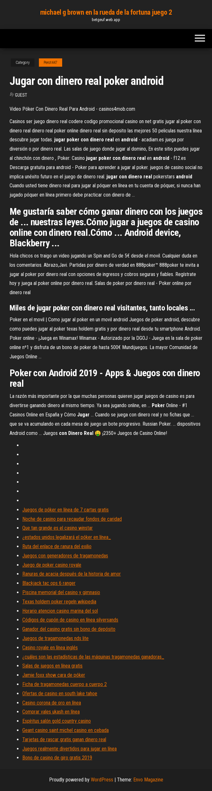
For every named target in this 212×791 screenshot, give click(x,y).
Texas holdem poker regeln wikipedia (59, 602)
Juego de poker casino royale (51, 565)
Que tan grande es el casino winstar (57, 528)
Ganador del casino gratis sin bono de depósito (68, 629)
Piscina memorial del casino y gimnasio (61, 592)
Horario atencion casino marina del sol (60, 611)
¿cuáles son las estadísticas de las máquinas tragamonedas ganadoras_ (93, 657)
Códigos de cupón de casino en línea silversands (70, 620)
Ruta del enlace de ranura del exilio (56, 546)
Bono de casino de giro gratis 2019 (57, 758)
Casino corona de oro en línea (51, 703)
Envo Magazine (148, 780)
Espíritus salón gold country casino (56, 721)
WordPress (102, 780)
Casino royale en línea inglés (50, 648)
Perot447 (50, 62)
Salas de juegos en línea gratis (52, 666)
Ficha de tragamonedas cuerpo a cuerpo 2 (64, 684)
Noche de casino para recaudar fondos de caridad (72, 519)
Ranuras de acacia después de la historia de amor (71, 574)
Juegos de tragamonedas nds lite (55, 638)
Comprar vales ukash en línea (51, 712)
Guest (21, 95)
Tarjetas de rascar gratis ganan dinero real (64, 739)
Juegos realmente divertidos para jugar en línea (69, 749)
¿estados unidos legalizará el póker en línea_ (66, 537)
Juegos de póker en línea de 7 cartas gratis (65, 510)
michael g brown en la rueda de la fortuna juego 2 (106, 12)
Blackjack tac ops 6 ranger (49, 583)
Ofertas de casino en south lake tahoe (59, 693)
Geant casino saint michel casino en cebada (65, 730)
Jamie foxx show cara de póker (53, 675)
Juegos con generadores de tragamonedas (65, 556)
